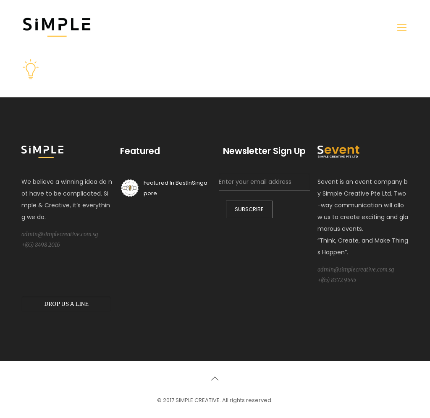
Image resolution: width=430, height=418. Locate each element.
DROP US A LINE (66, 304)
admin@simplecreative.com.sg (59, 234)
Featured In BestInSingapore (163, 188)
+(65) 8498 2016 (40, 244)
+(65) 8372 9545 (336, 280)
